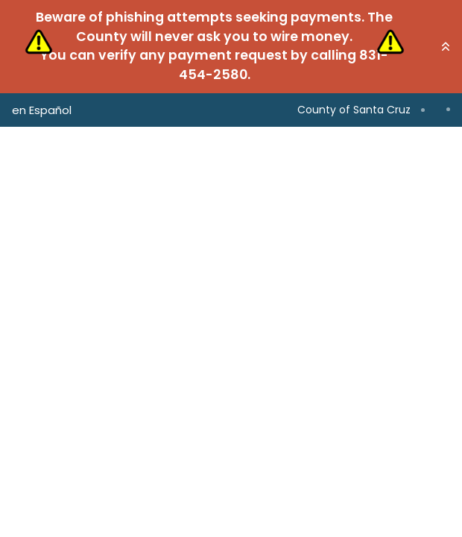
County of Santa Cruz (354, 109)
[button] (445, 46)
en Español (42, 110)
